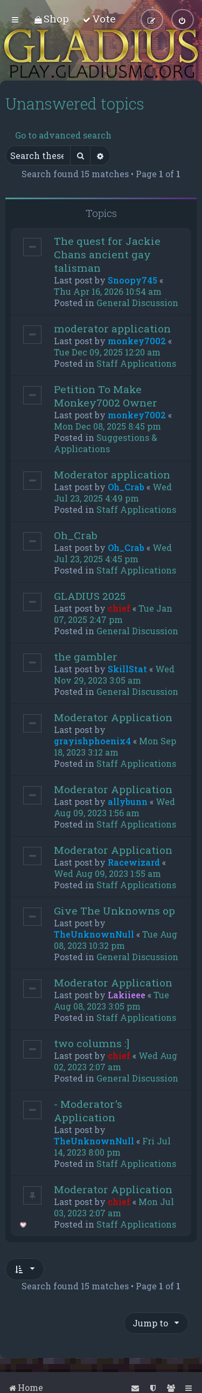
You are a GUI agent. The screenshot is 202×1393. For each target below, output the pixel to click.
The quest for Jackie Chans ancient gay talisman (107, 254)
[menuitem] (51, 18)
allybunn (128, 801)
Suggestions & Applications (105, 442)
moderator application (112, 328)
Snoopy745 (132, 279)
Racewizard (134, 861)
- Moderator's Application (88, 1110)
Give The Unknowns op (114, 910)
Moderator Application (113, 716)
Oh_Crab (126, 486)
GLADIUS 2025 (90, 595)
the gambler (85, 656)
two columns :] (91, 1042)
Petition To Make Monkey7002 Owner (105, 395)
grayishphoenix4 (92, 740)
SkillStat (127, 668)
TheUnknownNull (94, 933)
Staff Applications (136, 362)
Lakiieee (126, 994)
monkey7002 (137, 340)
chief (119, 607)
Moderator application (112, 474)
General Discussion (137, 302)
